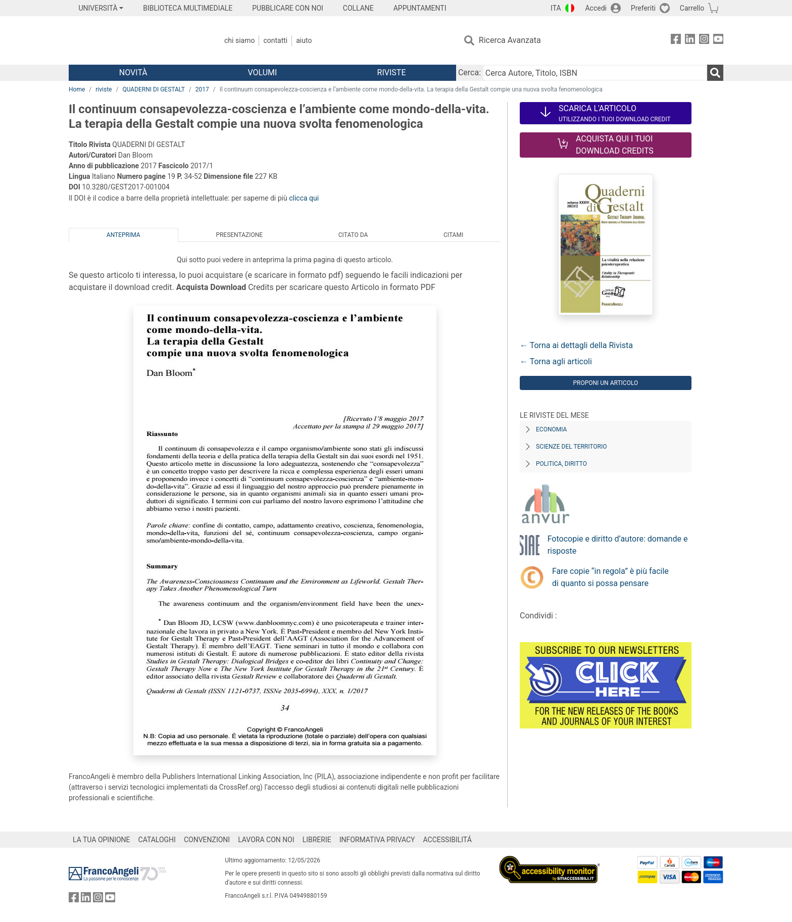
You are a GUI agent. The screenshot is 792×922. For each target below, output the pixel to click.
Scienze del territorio (571, 446)
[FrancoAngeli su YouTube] (718, 40)
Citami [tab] (453, 234)
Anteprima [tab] (123, 234)
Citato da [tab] (353, 234)
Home (77, 89)
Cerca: (469, 72)
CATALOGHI (157, 840)
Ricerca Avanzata (510, 40)
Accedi (596, 8)
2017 (202, 89)
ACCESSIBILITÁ (447, 840)
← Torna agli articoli (556, 361)
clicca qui (304, 198)
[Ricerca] (715, 73)
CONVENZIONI (207, 840)
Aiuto (304, 40)
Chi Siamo (239, 40)
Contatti (275, 40)
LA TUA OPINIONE (101, 840)
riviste (103, 89)
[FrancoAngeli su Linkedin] (690, 40)
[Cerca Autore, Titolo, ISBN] (595, 73)
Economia (551, 429)
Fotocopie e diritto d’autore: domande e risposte (618, 545)
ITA (556, 8)
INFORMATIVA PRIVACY (377, 840)
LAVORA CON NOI (266, 840)
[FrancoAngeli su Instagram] (704, 40)
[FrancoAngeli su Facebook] (676, 40)
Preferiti (643, 8)
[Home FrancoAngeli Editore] (136, 40)
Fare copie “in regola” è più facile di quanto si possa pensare (610, 577)
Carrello (692, 8)
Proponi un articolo (605, 382)
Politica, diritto (561, 463)
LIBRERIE (317, 840)
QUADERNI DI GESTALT (153, 89)
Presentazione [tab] (239, 234)
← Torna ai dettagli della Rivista (576, 345)
